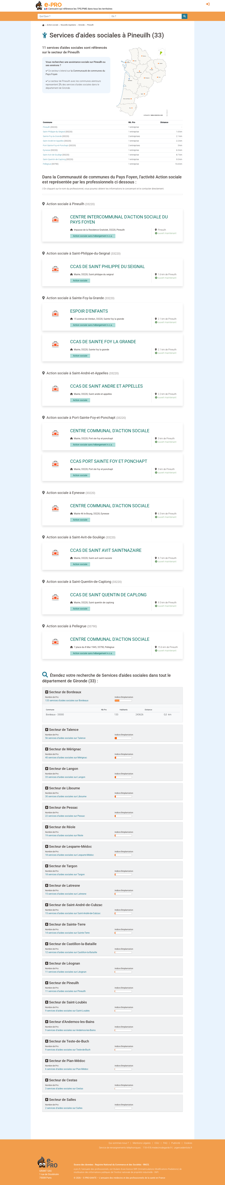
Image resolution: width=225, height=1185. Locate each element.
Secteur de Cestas (61, 1080)
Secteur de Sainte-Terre (65, 924)
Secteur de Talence (61, 730)
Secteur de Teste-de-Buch (67, 1041)
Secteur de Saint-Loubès (66, 1002)
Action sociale (52, 25)
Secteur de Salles (60, 1100)
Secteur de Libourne (62, 788)
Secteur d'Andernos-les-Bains (69, 1022)
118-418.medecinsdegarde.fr (157, 1147)
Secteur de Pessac (61, 808)
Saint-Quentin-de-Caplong (54, 159)
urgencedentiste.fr (183, 1147)
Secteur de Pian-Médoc (65, 1061)
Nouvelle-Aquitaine (68, 25)
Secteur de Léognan (62, 963)
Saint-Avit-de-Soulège (52, 155)
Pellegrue (47, 164)
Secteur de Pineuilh (62, 983)
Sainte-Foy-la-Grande (52, 136)
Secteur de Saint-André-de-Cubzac (73, 905)
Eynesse (46, 150)
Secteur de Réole (60, 827)
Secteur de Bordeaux (63, 692)
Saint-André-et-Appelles (53, 141)
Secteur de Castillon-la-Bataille (71, 944)
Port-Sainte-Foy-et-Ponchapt (55, 145)
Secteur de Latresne (62, 886)
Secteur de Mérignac (63, 749)
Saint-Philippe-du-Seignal (54, 132)
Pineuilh (46, 127)
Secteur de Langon (61, 769)
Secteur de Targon (61, 866)
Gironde (81, 25)
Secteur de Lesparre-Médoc (68, 847)
